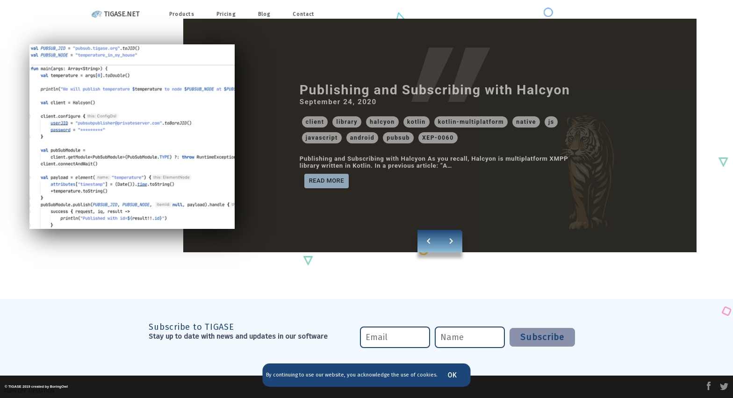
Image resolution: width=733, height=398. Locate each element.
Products (183, 14)
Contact (315, 14)
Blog (273, 14)
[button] (315, 122)
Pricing (231, 14)
